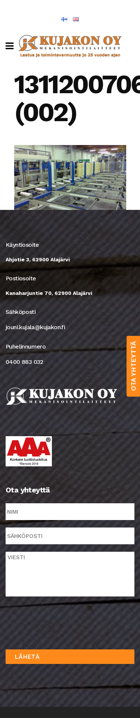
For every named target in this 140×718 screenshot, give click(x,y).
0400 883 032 (24, 361)
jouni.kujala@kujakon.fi (35, 327)
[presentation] (62, 621)
